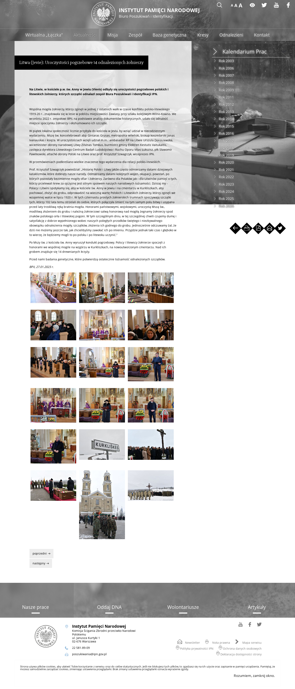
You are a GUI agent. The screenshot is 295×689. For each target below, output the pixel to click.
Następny (38, 562)
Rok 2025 (226, 198)
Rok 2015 (226, 126)
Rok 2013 (226, 111)
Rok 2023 (226, 184)
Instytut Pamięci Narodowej (161, 13)
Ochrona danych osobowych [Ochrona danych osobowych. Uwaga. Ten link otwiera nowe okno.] (242, 648)
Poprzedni (39, 552)
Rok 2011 (226, 97)
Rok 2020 (226, 162)
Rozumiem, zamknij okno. (254, 675)
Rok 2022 (226, 176)
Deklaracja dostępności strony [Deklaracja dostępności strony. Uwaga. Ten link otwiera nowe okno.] (241, 654)
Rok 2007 (226, 75)
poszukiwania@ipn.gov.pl (89, 654)
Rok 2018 (226, 148)
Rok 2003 (226, 60)
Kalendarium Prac (244, 51)
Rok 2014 (226, 118)
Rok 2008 (226, 82)
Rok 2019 (226, 155)
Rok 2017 (226, 140)
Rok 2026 (226, 206)
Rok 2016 (226, 133)
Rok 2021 (226, 169)
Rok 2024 (226, 191)
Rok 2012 (226, 104)
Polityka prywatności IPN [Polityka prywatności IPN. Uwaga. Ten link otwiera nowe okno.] (196, 648)
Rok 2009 (226, 90)
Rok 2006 (226, 68)
